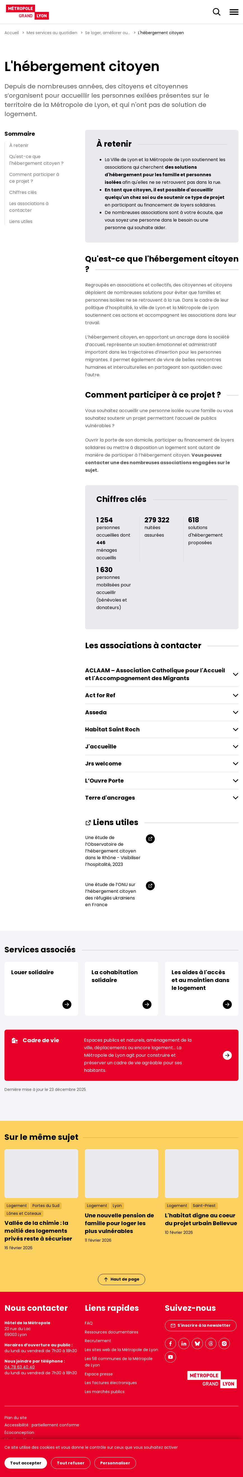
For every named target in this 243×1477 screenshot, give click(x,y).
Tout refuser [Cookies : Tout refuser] (71, 1463)
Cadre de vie (35, 1040)
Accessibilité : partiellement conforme (41, 1425)
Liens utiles (20, 221)
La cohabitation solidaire (115, 976)
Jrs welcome (103, 763)
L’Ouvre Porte (104, 781)
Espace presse (99, 1374)
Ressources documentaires (111, 1332)
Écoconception (19, 1432)
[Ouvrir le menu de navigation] (234, 11)
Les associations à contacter (28, 206)
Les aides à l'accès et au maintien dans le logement (200, 980)
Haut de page (121, 1279)
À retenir (19, 145)
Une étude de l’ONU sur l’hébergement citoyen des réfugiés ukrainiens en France (110, 894)
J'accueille (100, 746)
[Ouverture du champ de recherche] (217, 12)
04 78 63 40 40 (19, 1367)
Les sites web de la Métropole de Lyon (121, 1349)
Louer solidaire (32, 972)
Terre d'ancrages (110, 798)
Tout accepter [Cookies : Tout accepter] (25, 1463)
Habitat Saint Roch (112, 729)
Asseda (96, 712)
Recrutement (98, 1341)
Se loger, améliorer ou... (107, 33)
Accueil (11, 33)
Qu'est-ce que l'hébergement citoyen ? (36, 159)
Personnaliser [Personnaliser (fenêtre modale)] (115, 1463)
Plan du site (15, 1417)
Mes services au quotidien (52, 33)
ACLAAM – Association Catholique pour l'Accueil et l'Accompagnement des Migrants (155, 674)
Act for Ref (100, 695)
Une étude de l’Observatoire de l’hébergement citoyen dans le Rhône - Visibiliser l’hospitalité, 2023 (113, 851)
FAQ (89, 1323)
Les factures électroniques (111, 1383)
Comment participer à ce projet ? (34, 177)
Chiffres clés (23, 192)
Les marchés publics (105, 1391)
